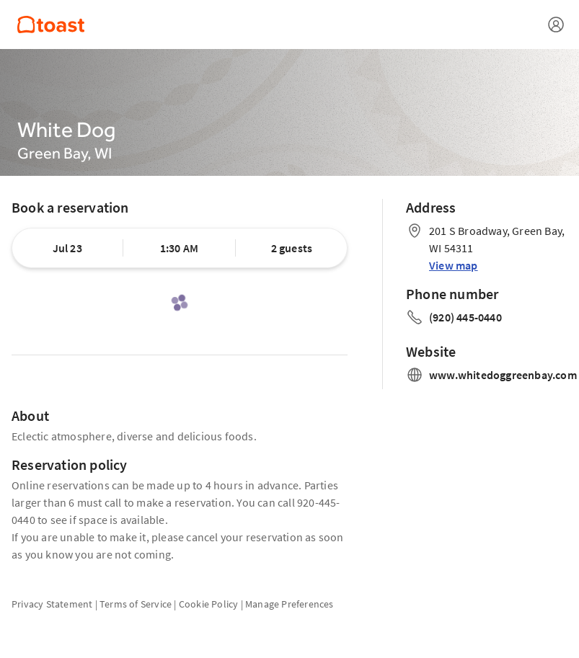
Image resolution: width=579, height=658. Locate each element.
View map (453, 265)
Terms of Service (136, 603)
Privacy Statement (52, 603)
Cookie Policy (209, 603)
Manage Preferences (289, 603)
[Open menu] (556, 24)
